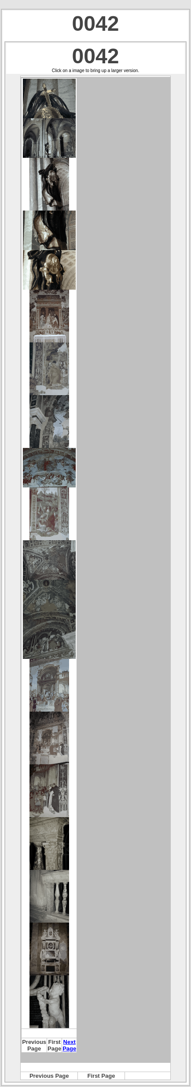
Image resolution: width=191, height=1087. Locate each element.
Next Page (69, 1045)
